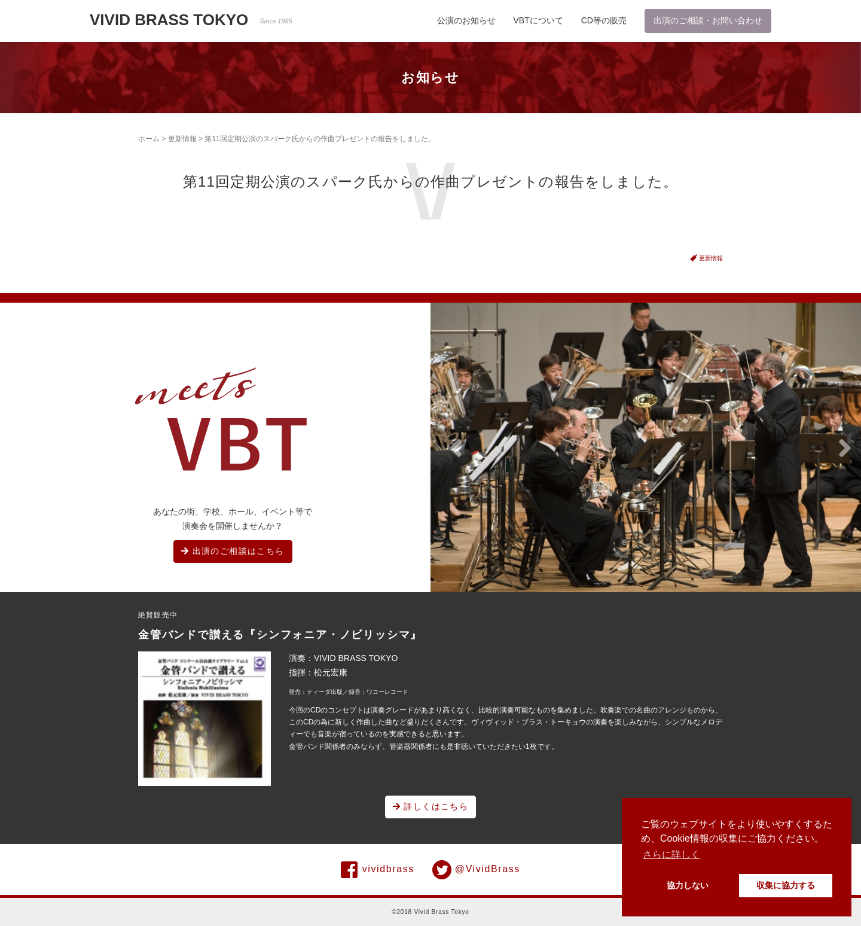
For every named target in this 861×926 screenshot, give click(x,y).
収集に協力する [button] (785, 885)
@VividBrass (476, 869)
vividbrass (377, 869)
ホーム (149, 139)
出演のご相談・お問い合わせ (708, 20)
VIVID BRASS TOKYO (191, 20)
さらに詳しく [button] (671, 854)
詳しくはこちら (431, 806)
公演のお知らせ (466, 20)
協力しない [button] (688, 885)
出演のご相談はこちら (233, 551)
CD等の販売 (604, 20)
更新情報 (182, 139)
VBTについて (538, 20)
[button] (455, 448)
